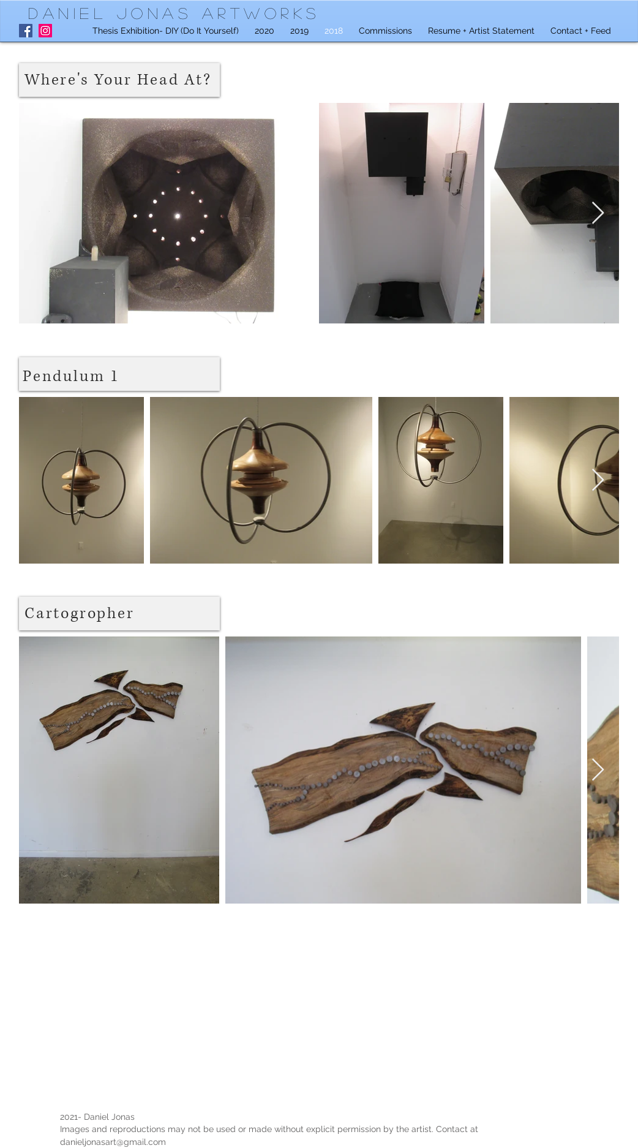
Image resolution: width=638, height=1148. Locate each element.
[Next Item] (598, 213)
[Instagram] (45, 30)
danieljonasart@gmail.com (113, 1142)
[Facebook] (25, 30)
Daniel (72, 13)
